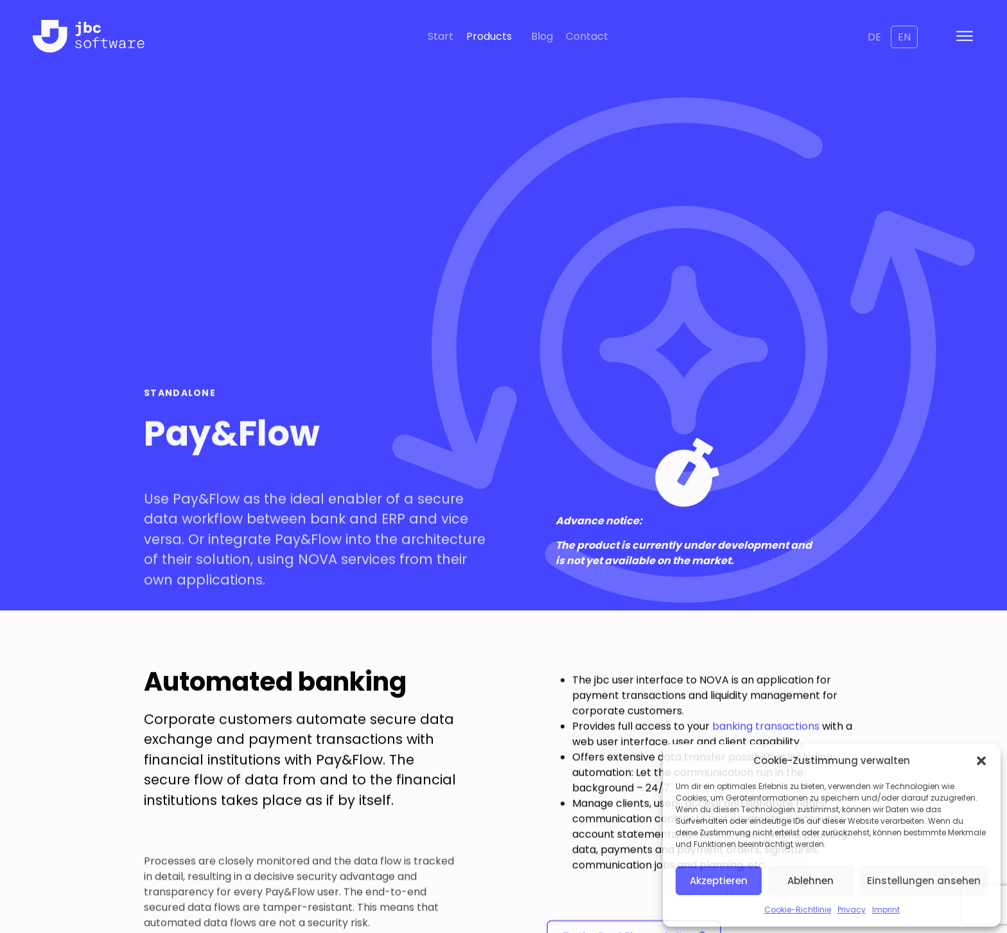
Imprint (886, 909)
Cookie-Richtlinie (797, 909)
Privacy (851, 909)
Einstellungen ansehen (924, 880)
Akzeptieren (719, 880)
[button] (981, 760)
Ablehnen (810, 880)
